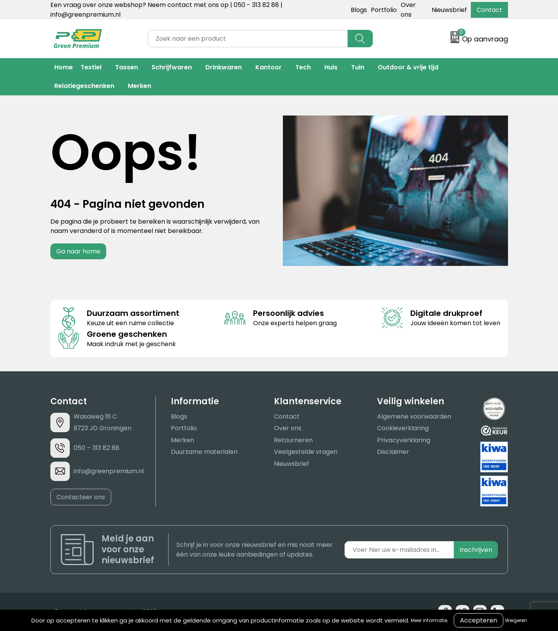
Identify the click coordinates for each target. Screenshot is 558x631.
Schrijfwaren (172, 67)
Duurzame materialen (204, 451)
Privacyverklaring (403, 440)
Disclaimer (393, 451)
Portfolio (384, 9)
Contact (489, 9)
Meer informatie (429, 620)
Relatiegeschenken (84, 85)
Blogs (359, 9)
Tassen (126, 67)
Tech (303, 67)
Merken (139, 85)
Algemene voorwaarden (414, 416)
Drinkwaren (223, 67)
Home (63, 67)
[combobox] (248, 38)
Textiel (91, 67)
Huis (331, 67)
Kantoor (268, 67)
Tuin (357, 67)
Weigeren (516, 620)
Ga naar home (78, 251)
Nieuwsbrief (449, 9)
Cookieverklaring (403, 428)
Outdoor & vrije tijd (408, 67)
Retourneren (293, 440)
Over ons (287, 428)
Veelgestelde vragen (306, 451)
